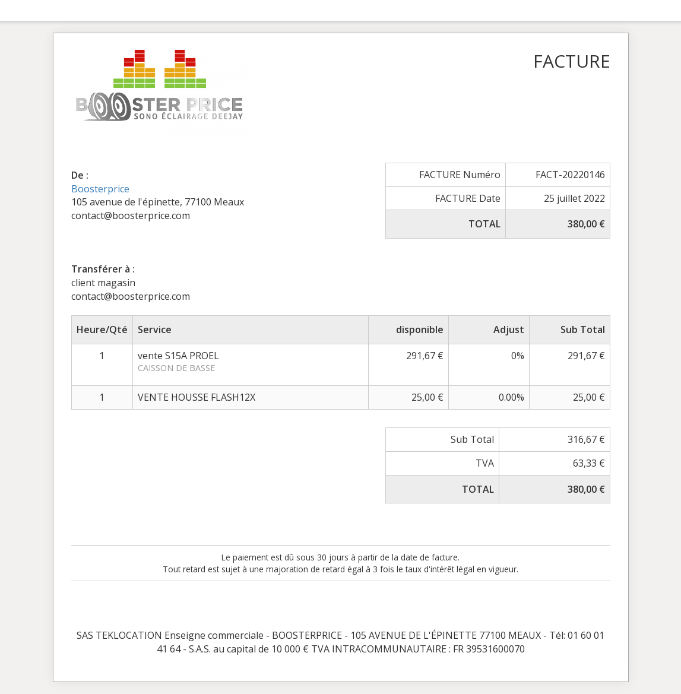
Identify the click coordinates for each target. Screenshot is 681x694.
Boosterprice (100, 188)
